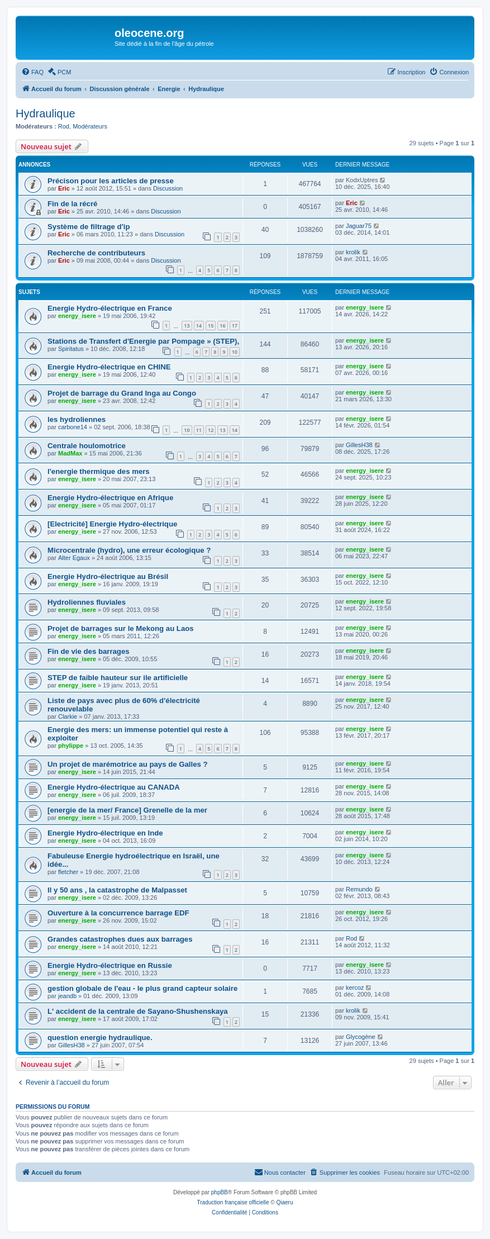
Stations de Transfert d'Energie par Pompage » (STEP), (143, 341)
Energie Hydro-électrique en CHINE (109, 367)
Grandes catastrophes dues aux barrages (119, 939)
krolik (353, 252)
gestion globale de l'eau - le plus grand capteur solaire (142, 988)
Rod (63, 126)
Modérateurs (90, 126)
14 (199, 325)
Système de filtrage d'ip (88, 226)
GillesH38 (359, 445)
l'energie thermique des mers (98, 471)
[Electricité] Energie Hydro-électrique (112, 524)
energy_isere (77, 315)
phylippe (70, 745)
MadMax (70, 453)
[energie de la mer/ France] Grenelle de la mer (127, 810)
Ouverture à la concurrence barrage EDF (118, 913)
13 (186, 325)
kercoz (355, 987)
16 (222, 325)
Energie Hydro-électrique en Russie (109, 965)
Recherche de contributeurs (96, 253)
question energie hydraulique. (100, 1037)
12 (210, 430)
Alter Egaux (74, 557)
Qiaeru (284, 1202)
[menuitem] (32, 72)
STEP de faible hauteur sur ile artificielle (117, 677)
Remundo (359, 889)
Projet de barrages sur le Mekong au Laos (120, 628)
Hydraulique (45, 113)
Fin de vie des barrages (88, 651)
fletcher (68, 871)
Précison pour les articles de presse (110, 181)
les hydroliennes (76, 419)
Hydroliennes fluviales (86, 602)
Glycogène (360, 1036)
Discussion (168, 188)
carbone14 (72, 427)
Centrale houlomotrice (86, 446)
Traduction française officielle (233, 1202)
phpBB (219, 1192)
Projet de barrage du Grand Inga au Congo (121, 393)
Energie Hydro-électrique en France (109, 308)
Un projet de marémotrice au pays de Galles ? (127, 764)
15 (210, 325)
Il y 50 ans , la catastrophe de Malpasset (117, 890)
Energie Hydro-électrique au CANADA (113, 787)
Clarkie (67, 716)
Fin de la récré (72, 204)
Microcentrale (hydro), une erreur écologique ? (129, 550)
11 (199, 430)
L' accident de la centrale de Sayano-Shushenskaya (137, 1011)
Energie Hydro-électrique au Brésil (107, 576)
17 (234, 325)
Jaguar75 (359, 225)
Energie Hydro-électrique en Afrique (110, 497)
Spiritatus (71, 348)
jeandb (67, 996)
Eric (64, 188)
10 (234, 351)
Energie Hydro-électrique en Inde (105, 833)
